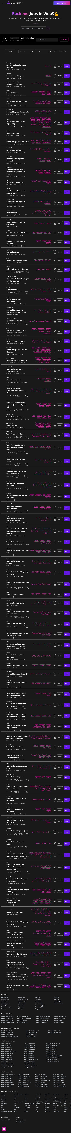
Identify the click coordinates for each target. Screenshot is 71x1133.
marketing (47, 1100)
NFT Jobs (20, 1009)
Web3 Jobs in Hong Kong (24, 1082)
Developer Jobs (5, 1003)
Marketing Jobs (58, 1001)
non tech (47, 1111)
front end (38, 1094)
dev (25, 1096)
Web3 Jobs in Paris (40, 1082)
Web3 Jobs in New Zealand (53, 1043)
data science (17, 1107)
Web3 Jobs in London (23, 1086)
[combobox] (26, 51)
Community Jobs (39, 1007)
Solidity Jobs (4, 1005)
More (60, 66)
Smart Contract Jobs (6, 1007)
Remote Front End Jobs (7, 1016)
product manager (57, 1098)
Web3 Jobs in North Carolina (42, 1080)
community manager (6, 1111)
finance (26, 1109)
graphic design (39, 1101)
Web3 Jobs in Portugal (52, 1045)
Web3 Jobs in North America (8, 1051)
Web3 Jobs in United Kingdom (54, 1055)
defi (15, 1109)
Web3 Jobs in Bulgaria (7, 1057)
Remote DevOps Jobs (22, 1022)
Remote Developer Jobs (7, 1022)
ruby (65, 1100)
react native (56, 1111)
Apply (66, 66)
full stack (38, 1096)
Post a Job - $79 (61, 3)
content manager (18, 1094)
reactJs (55, 1109)
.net (25, 1101)
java (37, 1111)
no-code (47, 1107)
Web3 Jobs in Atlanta (6, 1076)
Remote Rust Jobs (22, 1020)
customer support (18, 1101)
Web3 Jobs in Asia (6, 1043)
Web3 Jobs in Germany (7, 1063)
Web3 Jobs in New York (41, 1076)
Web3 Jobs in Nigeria (29, 1063)
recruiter (66, 1094)
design (15, 1111)
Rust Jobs (3, 1009)
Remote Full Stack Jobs (7, 1020)
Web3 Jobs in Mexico (29, 1061)
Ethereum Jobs (22, 1003)
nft (45, 1105)
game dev (38, 1098)
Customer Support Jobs (41, 1005)
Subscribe (64, 39)
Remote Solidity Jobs (22, 1016)
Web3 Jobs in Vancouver (59, 1086)
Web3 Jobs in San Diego (41, 1084)
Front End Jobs (5, 999)
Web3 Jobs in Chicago (24, 1076)
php (54, 1096)
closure (3, 1109)
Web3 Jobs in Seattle (58, 1074)
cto (14, 1100)
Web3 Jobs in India (29, 1051)
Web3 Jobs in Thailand (52, 1051)
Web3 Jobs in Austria (6, 1055)
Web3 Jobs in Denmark (7, 1065)
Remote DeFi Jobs (59, 1022)
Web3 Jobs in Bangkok (7, 1082)
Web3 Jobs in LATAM (6, 1049)
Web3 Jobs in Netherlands (31, 1065)
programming (57, 1100)
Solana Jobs (21, 1005)
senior (65, 1109)
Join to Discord (20, 1122)
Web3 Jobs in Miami (40, 1074)
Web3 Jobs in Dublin (23, 1080)
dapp (15, 1105)
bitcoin (3, 1101)
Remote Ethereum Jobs (42, 1020)
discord (26, 1100)
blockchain (4, 1103)
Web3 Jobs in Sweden (51, 1049)
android (3, 1096)
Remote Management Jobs (54, 1032)
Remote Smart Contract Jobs (24, 1018)
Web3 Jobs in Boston (23, 1074)
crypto (15, 1098)
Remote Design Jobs (31, 1032)
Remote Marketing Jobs (53, 1030)
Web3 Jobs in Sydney (58, 1078)
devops (26, 1098)
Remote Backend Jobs (7, 1018)
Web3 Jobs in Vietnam (51, 1059)
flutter (26, 1111)
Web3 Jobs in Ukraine (51, 1053)
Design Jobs (38, 1009)
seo (65, 1111)
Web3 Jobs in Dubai (23, 1078)
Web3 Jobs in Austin (6, 1080)
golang (37, 1100)
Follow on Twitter (20, 1120)
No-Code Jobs (38, 1001)
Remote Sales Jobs (31, 1036)
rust (65, 1101)
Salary (11, 51)
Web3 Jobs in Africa (6, 1045)
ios (36, 1109)
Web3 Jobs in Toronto (59, 1084)
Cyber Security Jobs (23, 999)
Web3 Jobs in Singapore (59, 1076)
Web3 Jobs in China (6, 1061)
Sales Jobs (56, 999)
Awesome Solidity (6, 1120)
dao (15, 1103)
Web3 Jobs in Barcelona (7, 1084)
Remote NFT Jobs (58, 1020)
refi (65, 1096)
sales (65, 1103)
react (54, 1107)
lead (46, 1096)
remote (66, 1098)
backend (3, 1100)
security (66, 1107)
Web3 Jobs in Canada (6, 1059)
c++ (2, 1107)
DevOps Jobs (21, 997)
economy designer (29, 1103)
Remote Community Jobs (32, 1030)
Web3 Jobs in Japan (29, 1055)
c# (2, 1105)
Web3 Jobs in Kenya (29, 1057)
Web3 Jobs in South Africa (52, 1061)
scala (65, 1105)
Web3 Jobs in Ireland (29, 1049)
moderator (47, 1103)
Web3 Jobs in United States (53, 1057)
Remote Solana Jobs (41, 1022)
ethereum (27, 1107)
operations (56, 1094)
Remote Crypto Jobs (59, 1018)
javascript (47, 1094)
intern (37, 1107)
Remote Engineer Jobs (60, 1016)
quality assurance (57, 1105)
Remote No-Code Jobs (7, 1032)
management (48, 1098)
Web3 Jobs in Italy (29, 1053)
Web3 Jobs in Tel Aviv (58, 1080)
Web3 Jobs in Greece (29, 1045)
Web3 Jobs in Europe (6, 1047)
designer (26, 1094)
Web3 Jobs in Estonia (6, 1067)
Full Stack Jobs (5, 1001)
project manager (57, 1101)
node (46, 1109)
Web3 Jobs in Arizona (6, 1078)
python (55, 1103)
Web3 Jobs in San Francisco (42, 1086)
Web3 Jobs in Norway (29, 1067)
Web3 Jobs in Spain (51, 1047)
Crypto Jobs (21, 1007)
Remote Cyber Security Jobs (43, 1016)
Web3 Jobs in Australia (7, 1053)
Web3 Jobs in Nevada (40, 1078)
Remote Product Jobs (6, 1030)
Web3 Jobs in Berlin (6, 1086)
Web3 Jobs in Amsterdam (8, 1074)
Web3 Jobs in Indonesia (30, 1047)
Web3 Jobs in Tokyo (58, 1082)
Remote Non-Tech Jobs (7, 1034)
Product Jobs (38, 999)
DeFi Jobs (37, 997)
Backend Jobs (4, 997)
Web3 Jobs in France (29, 1043)
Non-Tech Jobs (38, 1003)
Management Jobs (58, 1003)
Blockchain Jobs (22, 1001)
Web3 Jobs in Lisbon (23, 1084)
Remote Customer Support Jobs (9, 1036)
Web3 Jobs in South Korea (31, 1059)
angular (3, 1098)
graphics (38, 1103)
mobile (46, 1101)
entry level (27, 1105)
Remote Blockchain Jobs (42, 1018)
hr (36, 1105)
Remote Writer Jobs (31, 1034)
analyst (3, 1094)
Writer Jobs (56, 997)
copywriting (17, 1096)
